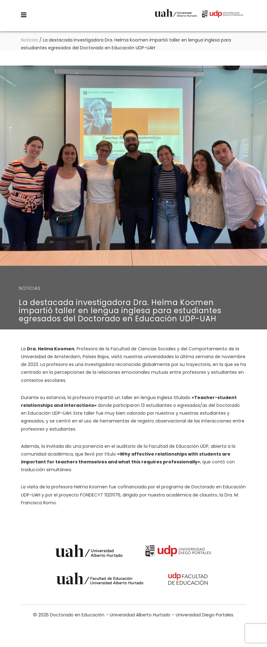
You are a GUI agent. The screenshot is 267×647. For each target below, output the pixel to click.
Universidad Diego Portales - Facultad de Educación (188, 579)
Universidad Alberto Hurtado (176, 18)
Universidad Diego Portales (222, 18)
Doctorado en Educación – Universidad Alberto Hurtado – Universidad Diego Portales (80, 15)
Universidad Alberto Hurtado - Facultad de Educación (99, 579)
